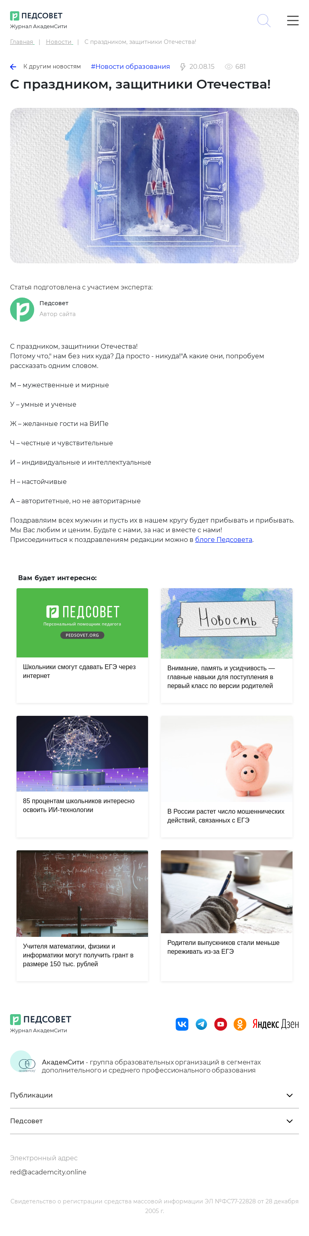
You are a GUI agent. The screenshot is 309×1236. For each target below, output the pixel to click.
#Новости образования (130, 66)
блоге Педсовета (223, 540)
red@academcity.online (48, 1172)
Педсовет (53, 303)
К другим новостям (45, 66)
